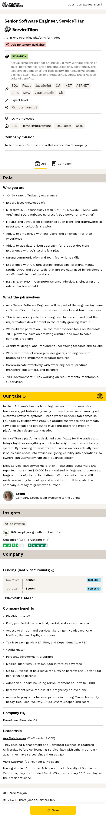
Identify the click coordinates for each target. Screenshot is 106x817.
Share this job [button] (15, 793)
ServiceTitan (71, 21)
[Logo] (12, 4)
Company (61, 163)
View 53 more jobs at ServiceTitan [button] (29, 800)
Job (41, 163)
